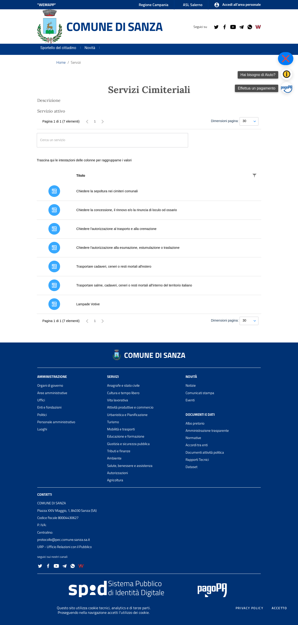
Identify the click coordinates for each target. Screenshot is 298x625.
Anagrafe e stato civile (123, 385)
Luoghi (42, 429)
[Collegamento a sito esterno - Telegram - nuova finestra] (241, 26)
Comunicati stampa (200, 393)
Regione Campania (153, 4)
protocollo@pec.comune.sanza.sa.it (63, 539)
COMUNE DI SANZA (114, 26)
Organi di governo (50, 385)
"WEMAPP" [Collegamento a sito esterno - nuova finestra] (46, 4)
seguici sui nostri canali (52, 556)
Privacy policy (250, 608)
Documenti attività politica (205, 452)
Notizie (191, 385)
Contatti (44, 494)
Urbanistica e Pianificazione (127, 414)
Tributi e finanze (118, 451)
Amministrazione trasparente (207, 430)
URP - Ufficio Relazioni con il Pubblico (64, 546)
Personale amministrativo (56, 422)
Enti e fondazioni (49, 407)
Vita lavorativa (117, 400)
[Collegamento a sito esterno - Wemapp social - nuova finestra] (258, 26)
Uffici (41, 400)
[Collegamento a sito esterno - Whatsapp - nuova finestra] (249, 26)
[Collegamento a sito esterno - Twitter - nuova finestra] (216, 26)
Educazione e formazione (125, 436)
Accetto (279, 608)
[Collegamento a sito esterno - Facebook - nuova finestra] (224, 26)
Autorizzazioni (117, 472)
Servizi (76, 62)
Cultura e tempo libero (123, 393)
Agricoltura (115, 480)
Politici (42, 414)
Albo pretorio (195, 423)
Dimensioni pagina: (225, 121)
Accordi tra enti (197, 445)
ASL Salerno (192, 4)
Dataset (191, 466)
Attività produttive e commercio (130, 407)
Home (61, 62)
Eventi (190, 400)
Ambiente (114, 458)
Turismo (113, 422)
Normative (193, 437)
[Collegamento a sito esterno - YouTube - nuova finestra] (233, 26)
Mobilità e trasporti (121, 429)
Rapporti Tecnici (197, 459)
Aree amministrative (52, 393)
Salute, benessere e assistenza (129, 465)
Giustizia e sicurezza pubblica (128, 443)
